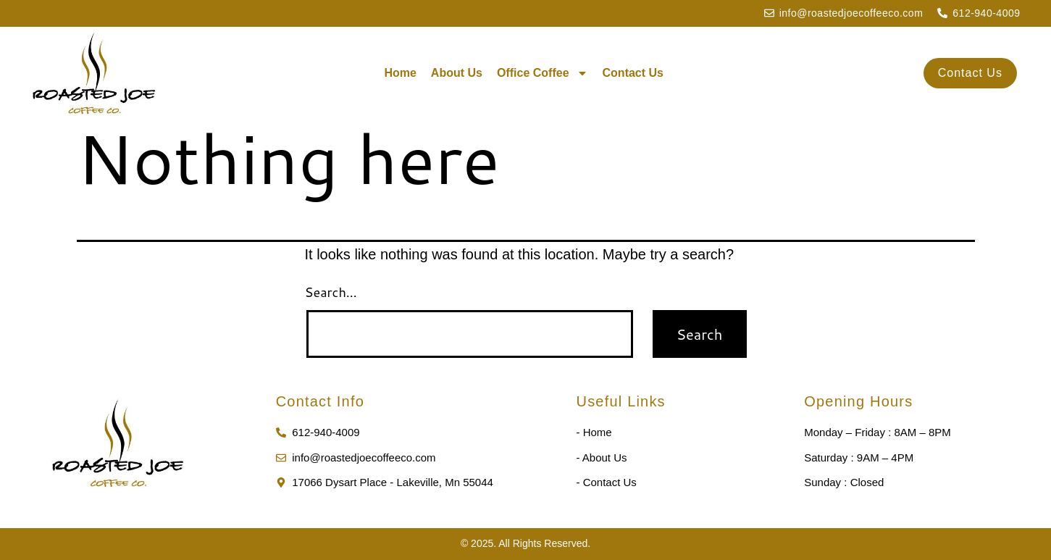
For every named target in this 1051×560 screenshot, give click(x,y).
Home (400, 73)
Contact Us (633, 73)
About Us (456, 73)
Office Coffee (542, 73)
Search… (331, 292)
